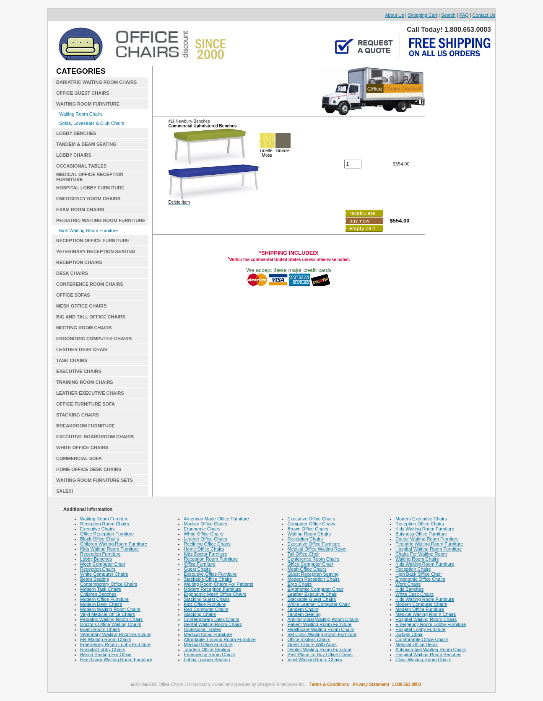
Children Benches (98, 594)
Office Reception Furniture (107, 533)
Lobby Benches (96, 558)
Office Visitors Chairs (308, 639)
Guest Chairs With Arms (311, 644)
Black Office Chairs (99, 538)
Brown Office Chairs (307, 528)
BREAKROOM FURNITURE (85, 425)
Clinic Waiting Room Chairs (423, 659)
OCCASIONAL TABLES (81, 165)
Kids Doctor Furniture (205, 553)
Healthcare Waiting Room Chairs (320, 629)
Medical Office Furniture (208, 644)
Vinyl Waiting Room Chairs (314, 659)
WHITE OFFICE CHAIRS (82, 447)
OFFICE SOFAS (73, 294)
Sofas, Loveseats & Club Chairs (91, 123)
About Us (394, 15)
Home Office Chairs (204, 548)
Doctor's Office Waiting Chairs (110, 624)
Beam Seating (94, 579)
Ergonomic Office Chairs (420, 579)
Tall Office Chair (303, 553)
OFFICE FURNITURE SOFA (85, 403)
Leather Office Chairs (205, 538)
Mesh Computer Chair (102, 563)
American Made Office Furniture (216, 518)
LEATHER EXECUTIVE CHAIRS (90, 393)
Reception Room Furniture (211, 558)
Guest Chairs (197, 569)
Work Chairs (408, 584)
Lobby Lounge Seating (207, 659)
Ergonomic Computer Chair (315, 589)
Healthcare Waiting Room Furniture (116, 659)
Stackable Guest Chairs (311, 599)
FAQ (464, 15)
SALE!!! (64, 491)
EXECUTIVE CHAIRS (78, 371)
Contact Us (484, 15)
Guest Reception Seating (312, 574)
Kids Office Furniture (205, 604)
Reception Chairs (97, 569)
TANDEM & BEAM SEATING (86, 144)
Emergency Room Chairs (209, 654)
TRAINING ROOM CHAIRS (84, 382)
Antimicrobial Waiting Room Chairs (323, 619)
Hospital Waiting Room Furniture (428, 548)
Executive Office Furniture (210, 574)
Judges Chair (409, 634)
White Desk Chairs (414, 594)
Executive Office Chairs (311, 518)
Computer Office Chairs (311, 523)
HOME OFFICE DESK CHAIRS (88, 469)
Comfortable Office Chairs (421, 639)
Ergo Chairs (299, 584)
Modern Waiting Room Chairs (110, 609)
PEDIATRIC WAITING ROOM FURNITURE (100, 220)
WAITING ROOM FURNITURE (88, 103)
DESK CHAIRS (72, 273)
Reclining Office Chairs (207, 543)
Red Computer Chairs (206, 609)
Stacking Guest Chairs (206, 599)
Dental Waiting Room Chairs (213, 624)
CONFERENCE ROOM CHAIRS (89, 284)
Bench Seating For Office (106, 654)
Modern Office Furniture (104, 599)
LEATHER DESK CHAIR (82, 349)
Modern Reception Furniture (212, 589)
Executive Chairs (97, 528)
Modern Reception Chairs (313, 579)
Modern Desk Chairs (101, 604)
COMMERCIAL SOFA (79, 458)
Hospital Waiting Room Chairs (426, 619)
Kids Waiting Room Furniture (88, 230)
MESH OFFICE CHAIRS (81, 305)
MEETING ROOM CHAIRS (84, 327)
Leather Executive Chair (311, 594)
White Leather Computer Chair (318, 604)
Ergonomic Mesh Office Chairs (215, 594)
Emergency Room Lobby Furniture (115, 644)
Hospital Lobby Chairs (102, 649)
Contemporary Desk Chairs (211, 619)
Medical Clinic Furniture (208, 634)
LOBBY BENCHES (76, 133)
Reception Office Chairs (419, 523)
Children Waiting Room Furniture (113, 543)
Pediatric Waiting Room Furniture (429, 543)
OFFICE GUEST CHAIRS (82, 93)
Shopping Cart (422, 15)
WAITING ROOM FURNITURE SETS (94, 480)
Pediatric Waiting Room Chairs (111, 619)
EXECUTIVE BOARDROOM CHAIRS (95, 436)
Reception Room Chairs (104, 523)
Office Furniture (200, 563)
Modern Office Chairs (205, 523)
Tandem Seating (304, 614)
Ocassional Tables (202, 629)
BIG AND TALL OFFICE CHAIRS (90, 316)
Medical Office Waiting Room (316, 548)
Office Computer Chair (310, 563)
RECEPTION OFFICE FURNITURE (92, 240)
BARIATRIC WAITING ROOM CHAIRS (96, 82)
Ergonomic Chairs (202, 528)
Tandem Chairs (302, 609)
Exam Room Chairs (100, 629)
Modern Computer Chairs (421, 604)
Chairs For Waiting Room (421, 553)
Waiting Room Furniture (104, 518)
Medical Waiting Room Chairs (425, 614)
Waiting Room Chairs (81, 113)
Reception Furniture (100, 553)
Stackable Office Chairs (208, 579)
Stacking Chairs (200, 614)
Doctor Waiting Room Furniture (427, 538)
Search (448, 15)
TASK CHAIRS (71, 360)
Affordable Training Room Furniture (220, 639)
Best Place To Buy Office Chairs (320, 654)
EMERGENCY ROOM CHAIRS (88, 198)
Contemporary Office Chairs (108, 584)
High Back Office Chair (418, 574)
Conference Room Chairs (313, 558)
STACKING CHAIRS (77, 414)
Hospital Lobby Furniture (420, 629)
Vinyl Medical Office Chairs (107, 614)
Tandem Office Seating (207, 649)
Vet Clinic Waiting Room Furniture (321, 634)
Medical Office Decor (416, 644)
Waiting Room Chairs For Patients (218, 584)
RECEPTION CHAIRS (79, 262)
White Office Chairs (203, 533)
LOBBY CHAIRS (73, 155)
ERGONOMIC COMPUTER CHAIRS (94, 338)
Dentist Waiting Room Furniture (319, 649)
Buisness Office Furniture (421, 533)
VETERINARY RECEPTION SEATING (95, 251)
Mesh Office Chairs (306, 569)
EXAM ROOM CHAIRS (80, 209)
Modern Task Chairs (100, 589)
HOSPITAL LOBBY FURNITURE (90, 187)
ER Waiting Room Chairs (105, 639)
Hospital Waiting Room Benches (428, 654)
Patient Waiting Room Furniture (319, 624)
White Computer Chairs (104, 574)
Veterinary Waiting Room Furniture (115, 634)
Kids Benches (409, 589)
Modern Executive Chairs (421, 518)
